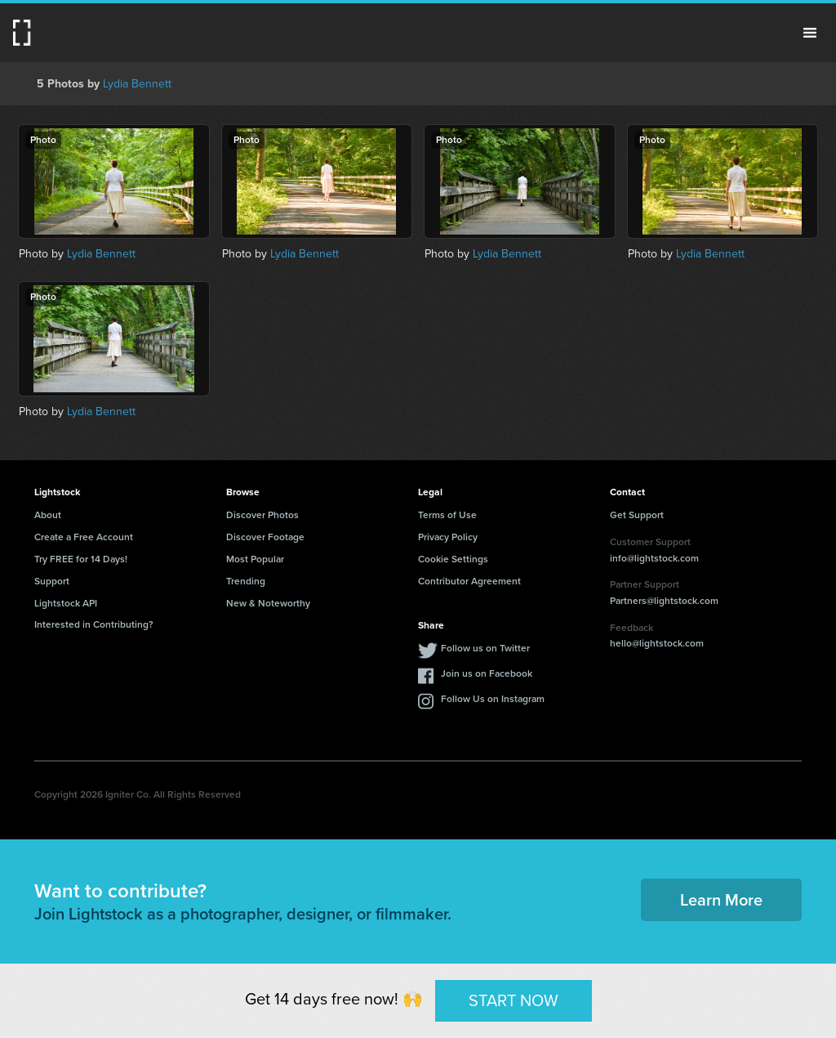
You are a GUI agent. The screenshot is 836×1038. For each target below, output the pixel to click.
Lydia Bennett (137, 83)
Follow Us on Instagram (493, 698)
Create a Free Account (83, 537)
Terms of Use (447, 515)
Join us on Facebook (486, 673)
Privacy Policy (448, 537)
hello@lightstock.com (657, 643)
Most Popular (255, 559)
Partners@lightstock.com (664, 600)
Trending (245, 581)
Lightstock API (65, 603)
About (47, 515)
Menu (810, 33)
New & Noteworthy (268, 603)
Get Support (637, 515)
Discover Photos (262, 515)
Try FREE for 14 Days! (80, 559)
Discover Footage (265, 537)
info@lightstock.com (654, 558)
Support (51, 581)
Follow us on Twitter (485, 648)
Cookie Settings (453, 559)
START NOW (513, 1000)
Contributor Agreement (469, 581)
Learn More (721, 900)
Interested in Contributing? (93, 624)
